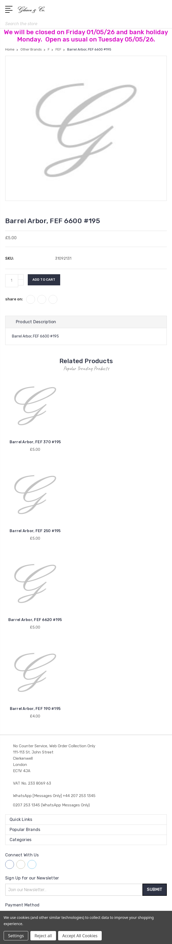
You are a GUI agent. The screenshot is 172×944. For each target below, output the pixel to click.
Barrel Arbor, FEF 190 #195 (35, 709)
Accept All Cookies (80, 936)
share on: (14, 299)
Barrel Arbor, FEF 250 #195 (35, 531)
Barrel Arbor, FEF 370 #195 (35, 442)
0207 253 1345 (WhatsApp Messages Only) (51, 805)
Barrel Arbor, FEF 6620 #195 (35, 620)
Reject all (43, 936)
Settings (16, 936)
